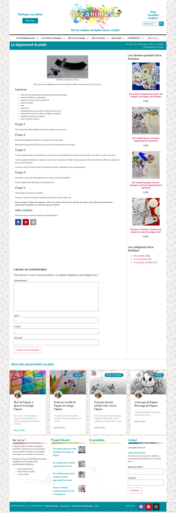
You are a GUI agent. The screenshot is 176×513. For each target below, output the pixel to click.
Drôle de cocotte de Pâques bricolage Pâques (65, 406)
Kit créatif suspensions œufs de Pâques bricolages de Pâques (64, 452)
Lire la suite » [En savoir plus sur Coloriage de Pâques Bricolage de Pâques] (140, 421)
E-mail (17, 327)
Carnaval (159, 44)
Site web (18, 338)
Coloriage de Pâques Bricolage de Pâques (146, 404)
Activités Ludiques (53, 38)
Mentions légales (52, 506)
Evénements (136, 38)
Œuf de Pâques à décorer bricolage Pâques (24, 406)
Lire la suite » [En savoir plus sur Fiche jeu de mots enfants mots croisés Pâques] (100, 428)
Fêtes (151, 44)
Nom (17, 316)
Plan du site (65, 506)
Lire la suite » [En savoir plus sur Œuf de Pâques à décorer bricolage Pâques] (20, 430)
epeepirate (62, 129)
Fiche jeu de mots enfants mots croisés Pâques (105, 406)
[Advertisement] (68, 246)
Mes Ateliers (100, 38)
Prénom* (132, 478)
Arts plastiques (78, 38)
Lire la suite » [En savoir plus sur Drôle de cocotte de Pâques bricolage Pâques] (60, 428)
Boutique (118, 38)
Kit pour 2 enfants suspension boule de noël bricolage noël (63, 491)
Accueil (129, 44)
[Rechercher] (161, 24)
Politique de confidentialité (82, 506)
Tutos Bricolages (27, 38)
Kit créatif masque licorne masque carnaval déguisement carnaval (64, 476)
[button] (18, 222)
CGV (97, 506)
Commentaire (21, 281)
